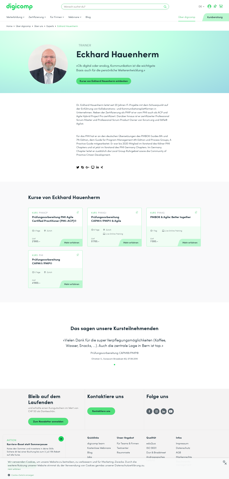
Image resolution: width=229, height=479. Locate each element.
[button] (76, 475)
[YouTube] (171, 411)
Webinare (73, 17)
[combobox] (225, 461)
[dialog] (114, 468)
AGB (178, 452)
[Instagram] (156, 411)
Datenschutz (183, 447)
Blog (88, 17)
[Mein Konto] (209, 7)
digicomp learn (96, 443)
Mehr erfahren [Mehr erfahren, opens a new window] (14, 469)
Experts (50, 26)
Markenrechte (184, 456)
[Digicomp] (19, 6)
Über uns (38, 26)
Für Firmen (56, 17)
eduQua (151, 443)
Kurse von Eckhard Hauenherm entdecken (104, 80)
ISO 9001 (151, 447)
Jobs (89, 456)
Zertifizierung (36, 17)
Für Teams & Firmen (128, 443)
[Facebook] (149, 411)
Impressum (182, 443)
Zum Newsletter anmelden (48, 421)
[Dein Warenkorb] (221, 6)
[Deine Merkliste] (215, 6)
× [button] (225, 464)
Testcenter (123, 447)
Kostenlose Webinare (99, 447)
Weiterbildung (14, 17)
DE (201, 6)
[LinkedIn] (164, 411)
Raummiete (123, 452)
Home (9, 26)
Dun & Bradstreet (156, 452)
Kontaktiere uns (101, 411)
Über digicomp (23, 26)
